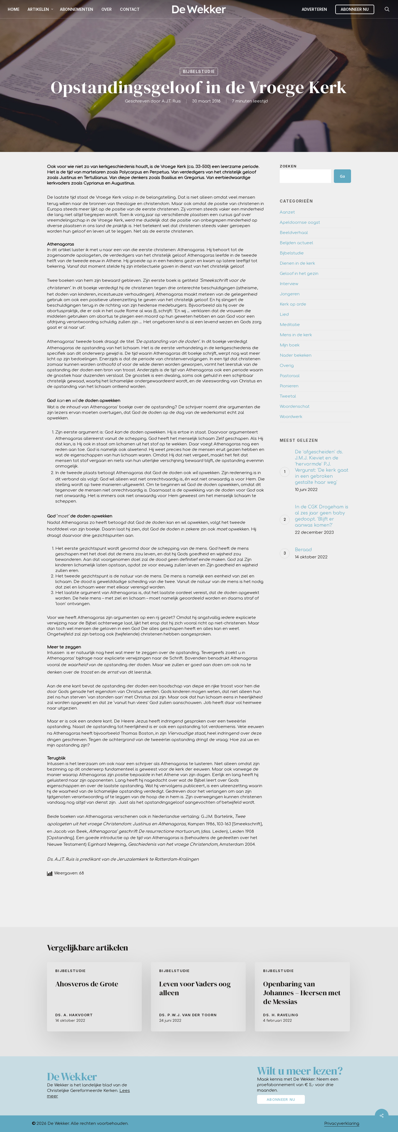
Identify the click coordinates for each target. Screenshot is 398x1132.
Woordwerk (291, 416)
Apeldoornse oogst (300, 222)
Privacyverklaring (341, 1123)
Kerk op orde (293, 304)
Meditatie (290, 324)
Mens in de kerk (296, 335)
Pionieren (289, 386)
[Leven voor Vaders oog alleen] (198, 996)
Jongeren (290, 294)
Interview (289, 284)
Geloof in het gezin (299, 273)
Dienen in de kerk (297, 263)
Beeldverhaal (294, 232)
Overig (287, 365)
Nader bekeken (295, 355)
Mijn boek (290, 345)
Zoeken (288, 166)
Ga (342, 176)
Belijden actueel (296, 243)
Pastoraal (290, 376)
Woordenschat (295, 406)
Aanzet (287, 212)
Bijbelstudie (199, 71)
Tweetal (288, 396)
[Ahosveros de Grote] (94, 996)
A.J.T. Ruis (171, 101)
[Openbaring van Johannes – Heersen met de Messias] (302, 996)
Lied (284, 314)
